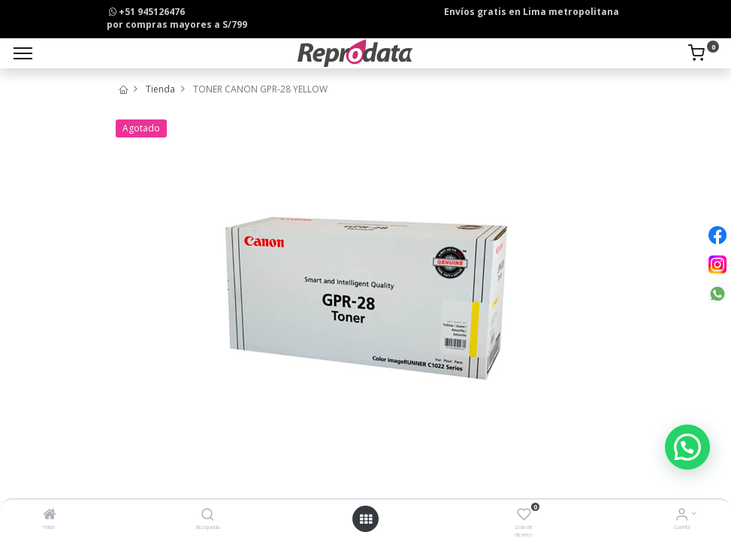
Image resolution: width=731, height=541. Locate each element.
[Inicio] (49, 515)
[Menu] (23, 53)
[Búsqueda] (208, 515)
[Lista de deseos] (524, 515)
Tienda (160, 89)
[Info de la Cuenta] (682, 515)
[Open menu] (366, 519)
